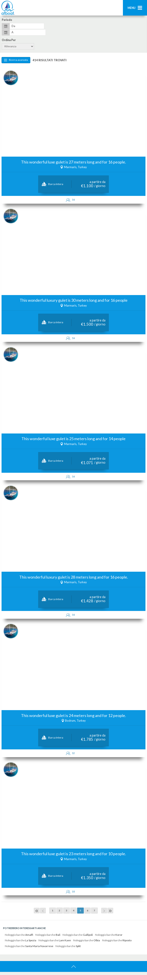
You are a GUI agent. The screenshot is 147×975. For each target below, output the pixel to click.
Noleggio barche (19, 938)
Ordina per (9, 40)
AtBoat (7, 7)
